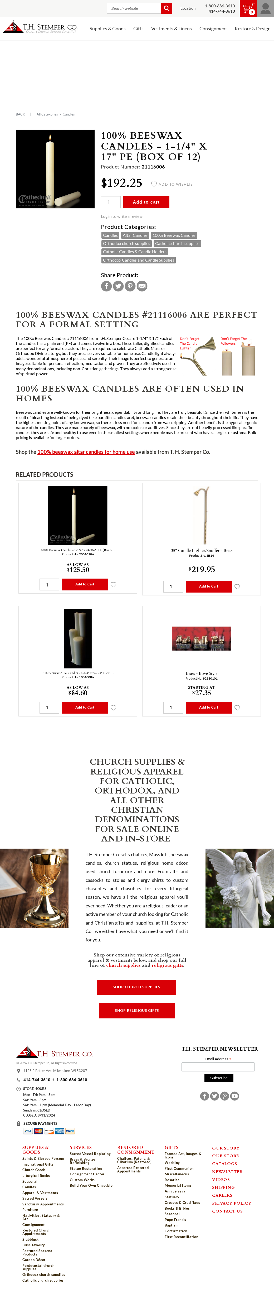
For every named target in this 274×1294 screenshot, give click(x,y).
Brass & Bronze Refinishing (82, 1161)
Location (187, 8)
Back (20, 114)
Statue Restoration (86, 1168)
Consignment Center (87, 1174)
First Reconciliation (181, 1237)
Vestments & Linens (171, 28)
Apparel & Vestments (40, 1193)
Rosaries (172, 1180)
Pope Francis (175, 1219)
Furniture (30, 1209)
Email (142, 286)
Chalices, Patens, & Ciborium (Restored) (134, 1160)
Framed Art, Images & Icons (183, 1155)
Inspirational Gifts (37, 1164)
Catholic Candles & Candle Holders (135, 251)
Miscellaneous (177, 1174)
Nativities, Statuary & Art (41, 1217)
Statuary (172, 1197)
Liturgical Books (36, 1175)
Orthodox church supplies (126, 243)
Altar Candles (135, 235)
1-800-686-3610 (220, 6)
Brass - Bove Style (201, 673)
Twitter (118, 286)
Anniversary (175, 1191)
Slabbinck (30, 1239)
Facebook (106, 286)
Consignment (213, 28)
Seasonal (29, 1181)
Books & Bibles (177, 1208)
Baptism (172, 1225)
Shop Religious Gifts (137, 1010)
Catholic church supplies (177, 243)
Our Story (226, 1148)
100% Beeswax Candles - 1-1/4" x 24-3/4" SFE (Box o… (78, 549)
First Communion (179, 1168)
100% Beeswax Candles (174, 235)
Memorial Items (178, 1185)
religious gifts (167, 965)
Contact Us (227, 1211)
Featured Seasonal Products (37, 1252)
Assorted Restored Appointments (133, 1169)
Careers (222, 1195)
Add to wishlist (173, 184)
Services (81, 1147)
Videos (221, 1179)
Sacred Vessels (34, 1198)
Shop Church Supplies (136, 987)
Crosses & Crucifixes (182, 1202)
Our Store (225, 1155)
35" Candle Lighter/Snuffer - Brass (201, 550)
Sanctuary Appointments (43, 1204)
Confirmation (176, 1231)
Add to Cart (84, 584)
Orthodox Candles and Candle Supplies (138, 260)
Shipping (223, 1187)
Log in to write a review (122, 216)
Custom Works (82, 1180)
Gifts (138, 28)
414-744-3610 (36, 1079)
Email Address (218, 1059)
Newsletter (227, 1171)
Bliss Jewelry (33, 1245)
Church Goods (34, 1170)
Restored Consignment (136, 1149)
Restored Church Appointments (36, 1231)
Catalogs (224, 1163)
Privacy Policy (232, 1203)
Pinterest (130, 286)
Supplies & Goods (108, 28)
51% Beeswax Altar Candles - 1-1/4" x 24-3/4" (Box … (78, 672)
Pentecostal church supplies (38, 1267)
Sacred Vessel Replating (90, 1154)
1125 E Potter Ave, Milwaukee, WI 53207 (55, 1070)
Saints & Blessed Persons (43, 1158)
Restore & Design (253, 28)
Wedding (172, 1163)
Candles (69, 114)
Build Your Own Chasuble (91, 1185)
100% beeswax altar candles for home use (86, 452)
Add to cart (146, 202)
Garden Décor (34, 1260)
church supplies (123, 965)
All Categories (47, 114)
